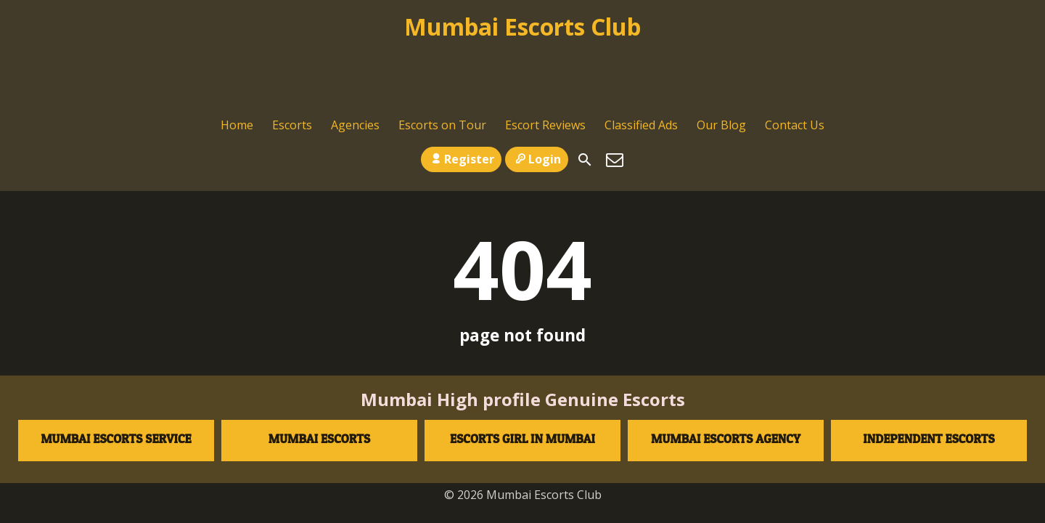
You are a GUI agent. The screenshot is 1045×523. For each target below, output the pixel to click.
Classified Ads (641, 62)
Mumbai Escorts (319, 381)
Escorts (292, 62)
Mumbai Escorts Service (116, 381)
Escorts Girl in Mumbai (522, 381)
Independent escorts (928, 381)
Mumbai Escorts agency (725, 381)
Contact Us (794, 62)
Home (237, 62)
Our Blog (721, 62)
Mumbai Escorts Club (522, 26)
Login (536, 95)
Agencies (355, 62)
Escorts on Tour (442, 62)
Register (461, 95)
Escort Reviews (545, 62)
